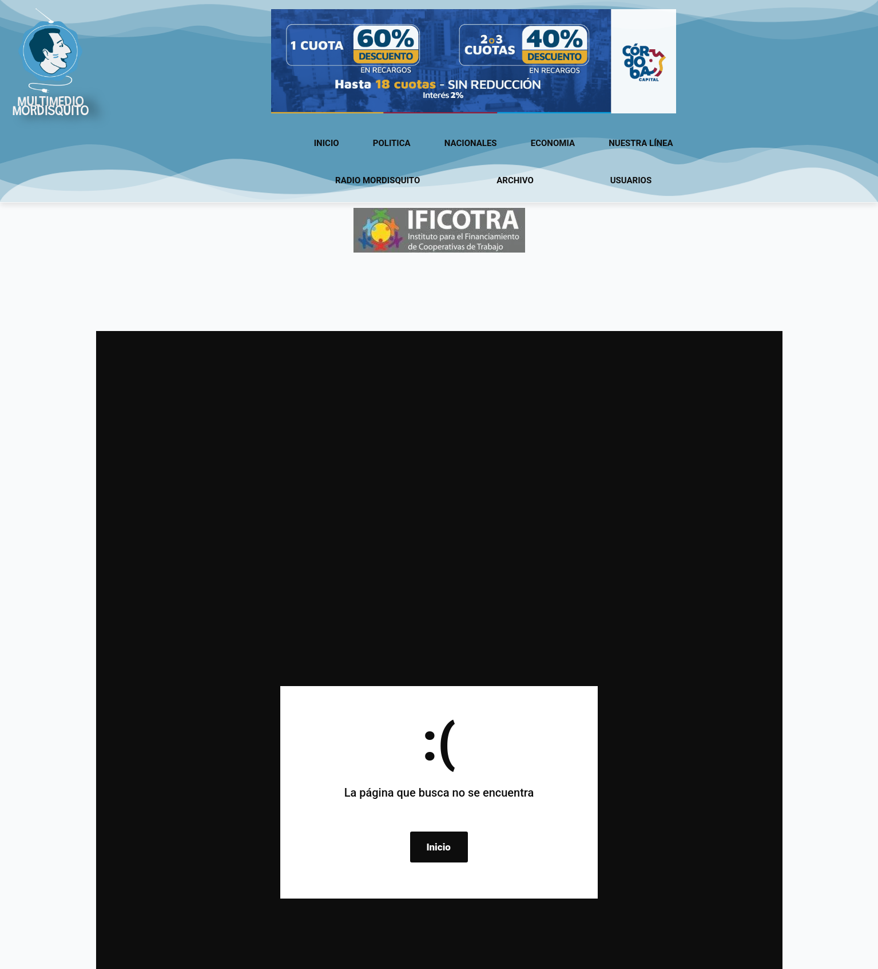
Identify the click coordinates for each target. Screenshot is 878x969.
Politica (392, 143)
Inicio (326, 143)
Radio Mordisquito (377, 180)
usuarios (631, 180)
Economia (553, 143)
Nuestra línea (641, 143)
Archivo (515, 180)
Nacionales (470, 143)
